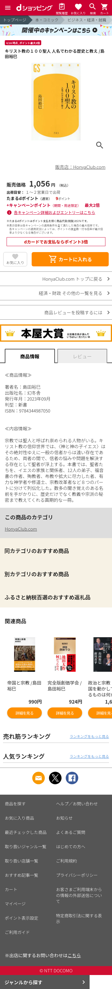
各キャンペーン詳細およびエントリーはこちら (54, 212)
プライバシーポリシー (77, 875)
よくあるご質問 (70, 832)
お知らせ (64, 818)
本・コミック (47, 20)
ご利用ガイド (17, 932)
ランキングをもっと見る (89, 736)
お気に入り (15, 262)
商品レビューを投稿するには (73, 312)
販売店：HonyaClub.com (80, 167)
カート (11, 889)
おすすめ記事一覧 (21, 875)
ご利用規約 (66, 861)
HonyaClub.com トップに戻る (72, 278)
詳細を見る (24, 713)
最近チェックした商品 (26, 832)
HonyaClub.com (21, 529)
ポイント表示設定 (21, 918)
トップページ (14, 20)
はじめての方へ (70, 846)
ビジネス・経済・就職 (86, 20)
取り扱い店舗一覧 (21, 861)
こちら (74, 955)
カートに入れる (70, 259)
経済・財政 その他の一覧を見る (70, 293)
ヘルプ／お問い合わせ (77, 804)
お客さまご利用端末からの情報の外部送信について (79, 895)
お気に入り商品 (19, 818)
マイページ (15, 904)
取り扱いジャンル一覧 (25, 846)
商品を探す (15, 804)
